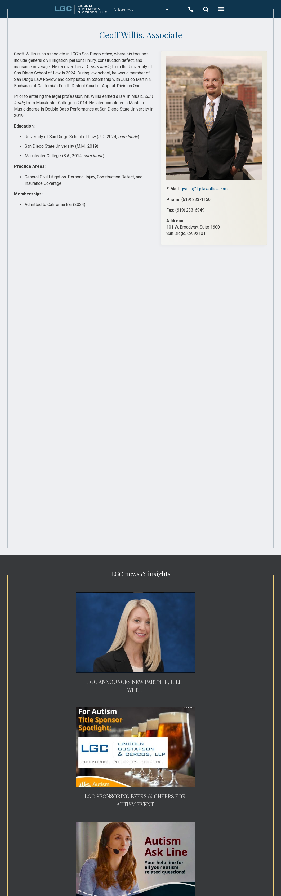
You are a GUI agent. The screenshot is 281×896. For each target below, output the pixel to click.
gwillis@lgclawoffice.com (204, 188)
